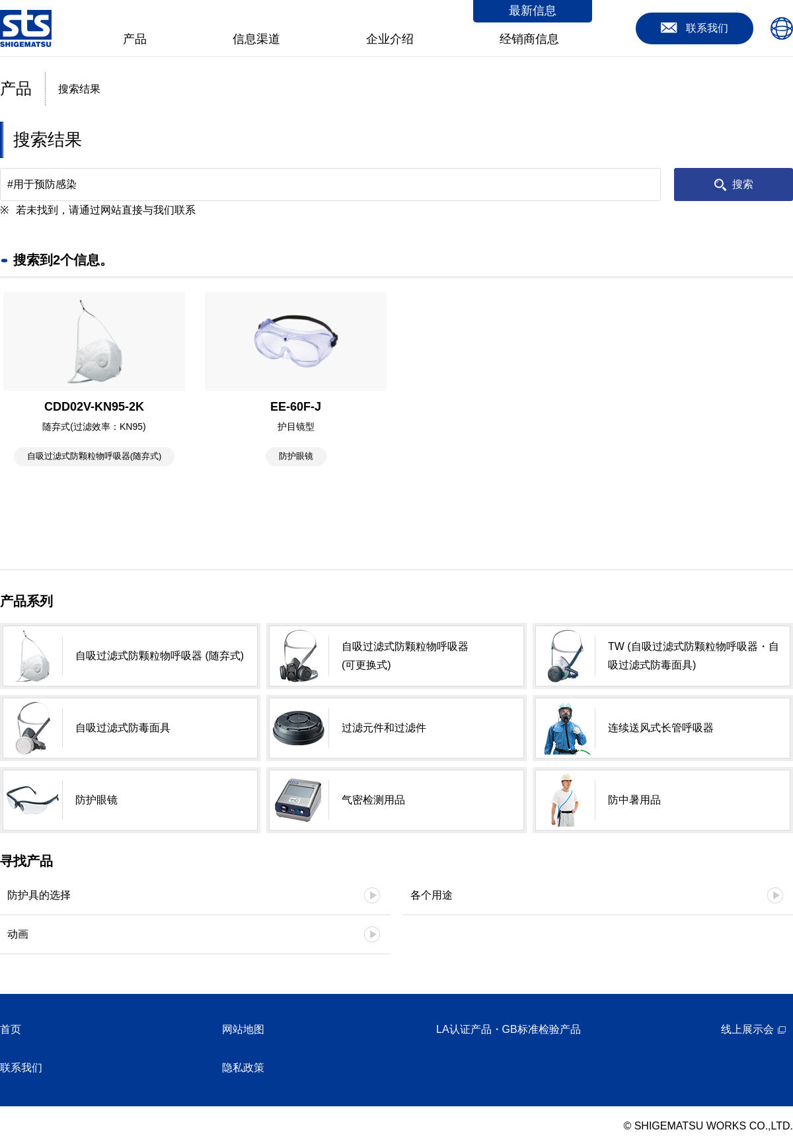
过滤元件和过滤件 (384, 727)
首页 (10, 1029)
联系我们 (21, 1067)
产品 (135, 39)
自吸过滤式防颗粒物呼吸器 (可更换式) (405, 656)
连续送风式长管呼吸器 (661, 727)
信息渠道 (256, 39)
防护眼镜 (96, 799)
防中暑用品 (634, 799)
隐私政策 (243, 1067)
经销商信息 (529, 39)
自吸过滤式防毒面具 (122, 727)
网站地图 (243, 1029)
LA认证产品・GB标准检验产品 (508, 1029)
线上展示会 (747, 1029)
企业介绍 (390, 39)
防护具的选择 (39, 895)
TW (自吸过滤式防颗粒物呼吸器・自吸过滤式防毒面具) (693, 656)
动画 (17, 934)
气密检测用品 (373, 799)
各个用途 (431, 895)
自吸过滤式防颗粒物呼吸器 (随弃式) (159, 655)
